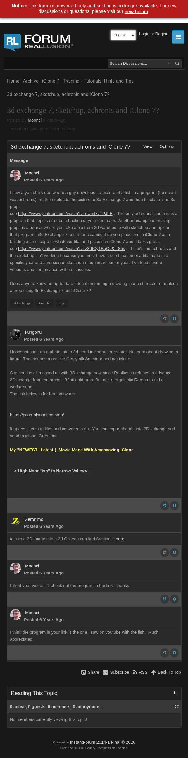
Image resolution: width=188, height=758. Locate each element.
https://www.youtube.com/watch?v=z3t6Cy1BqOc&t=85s (71, 248)
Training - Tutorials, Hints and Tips (98, 80)
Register (163, 34)
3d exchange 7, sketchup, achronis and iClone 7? (58, 94)
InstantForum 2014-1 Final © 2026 (102, 742)
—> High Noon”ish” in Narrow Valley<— (50, 471)
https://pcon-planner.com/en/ (37, 415)
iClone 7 (50, 80)
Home (13, 80)
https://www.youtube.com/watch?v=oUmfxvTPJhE (65, 213)
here (120, 539)
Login (144, 34)
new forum (136, 11)
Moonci (35, 120)
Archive (31, 80)
